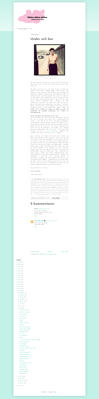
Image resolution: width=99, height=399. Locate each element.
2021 (19, 273)
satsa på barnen (51, 131)
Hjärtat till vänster (24, 312)
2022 (19, 271)
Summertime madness (24, 356)
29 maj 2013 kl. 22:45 (43, 208)
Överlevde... (22, 360)
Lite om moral (22, 314)
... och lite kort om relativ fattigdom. (29, 339)
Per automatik (22, 343)
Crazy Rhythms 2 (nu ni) (25, 363)
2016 (19, 284)
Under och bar (22, 318)
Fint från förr (23, 316)
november (22, 294)
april (21, 376)
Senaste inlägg (35, 251)
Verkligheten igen (24, 346)
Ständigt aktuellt (24, 358)
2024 (19, 266)
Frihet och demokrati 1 (25, 354)
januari (22, 382)
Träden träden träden (24, 329)
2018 (19, 279)
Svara (35, 216)
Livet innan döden (24, 341)
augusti (22, 301)
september (22, 299)
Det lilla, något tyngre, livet (27, 348)
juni (21, 305)
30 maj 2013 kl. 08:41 (51, 220)
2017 (19, 282)
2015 (19, 286)
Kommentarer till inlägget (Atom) (48, 254)
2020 (19, 275)
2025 (19, 264)
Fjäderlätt (22, 350)
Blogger (55, 392)
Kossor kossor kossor (24, 326)
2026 (19, 262)
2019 (19, 277)
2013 (19, 290)
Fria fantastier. (23, 335)
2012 (19, 385)
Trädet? (21, 320)
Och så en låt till (24, 309)
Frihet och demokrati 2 (25, 352)
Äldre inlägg (65, 251)
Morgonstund (22, 373)
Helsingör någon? (23, 369)
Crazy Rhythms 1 (23, 365)
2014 (19, 288)
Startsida (50, 251)
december (22, 292)
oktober (22, 297)
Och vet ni (22, 333)
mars (21, 378)
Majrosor (21, 324)
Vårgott (21, 337)
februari (22, 380)
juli (21, 303)
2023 (19, 268)
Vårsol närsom (22, 367)
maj (21, 308)
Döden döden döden (38, 220)
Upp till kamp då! (24, 371)
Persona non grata (24, 322)
